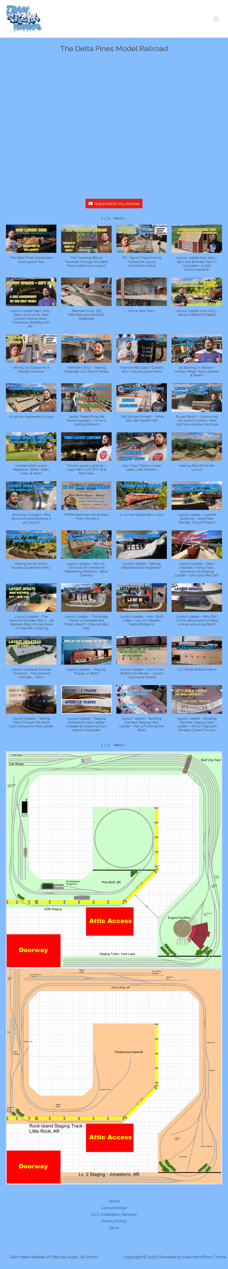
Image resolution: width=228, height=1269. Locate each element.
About (114, 1201)
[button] (119, 218)
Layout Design (114, 1207)
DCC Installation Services (114, 1214)
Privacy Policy (114, 1220)
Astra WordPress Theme (204, 1256)
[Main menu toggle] (216, 19)
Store (114, 1227)
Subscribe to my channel (114, 203)
